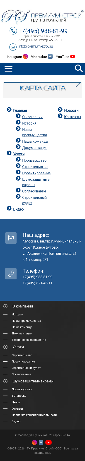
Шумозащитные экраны (32, 381)
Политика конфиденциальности (34, 415)
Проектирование (36, 173)
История (29, 123)
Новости (71, 110)
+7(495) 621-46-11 (37, 283)
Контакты (72, 117)
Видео (18, 209)
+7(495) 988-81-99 (43, 31)
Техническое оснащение (29, 339)
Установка (19, 395)
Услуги (18, 154)
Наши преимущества (26, 320)
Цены (16, 402)
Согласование (34, 191)
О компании (32, 117)
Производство (34, 160)
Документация (34, 148)
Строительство (35, 167)
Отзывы (17, 408)
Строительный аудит (26, 368)
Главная (20, 110)
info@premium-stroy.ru (36, 46)
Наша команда (35, 141)
